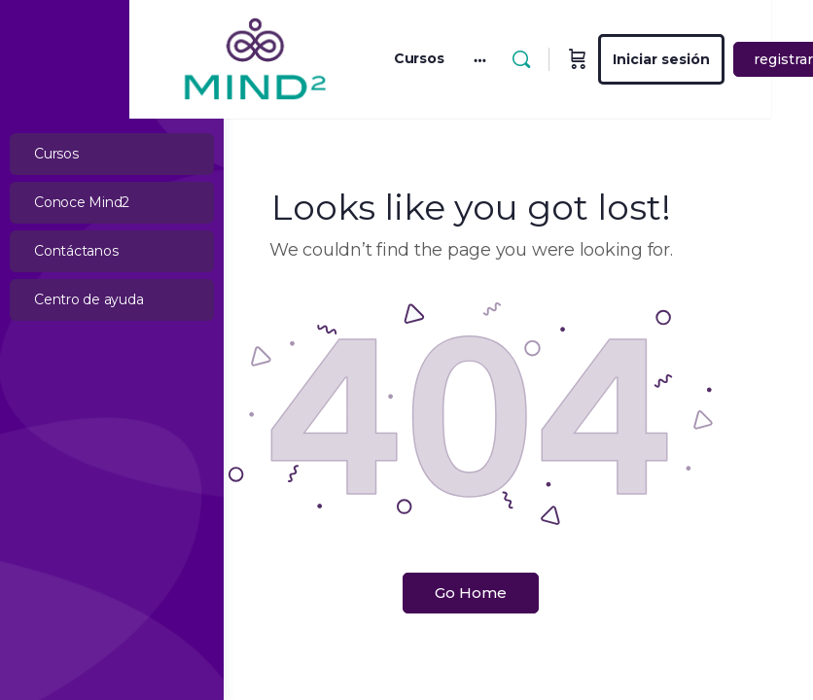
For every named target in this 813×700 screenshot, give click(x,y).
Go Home (518, 581)
